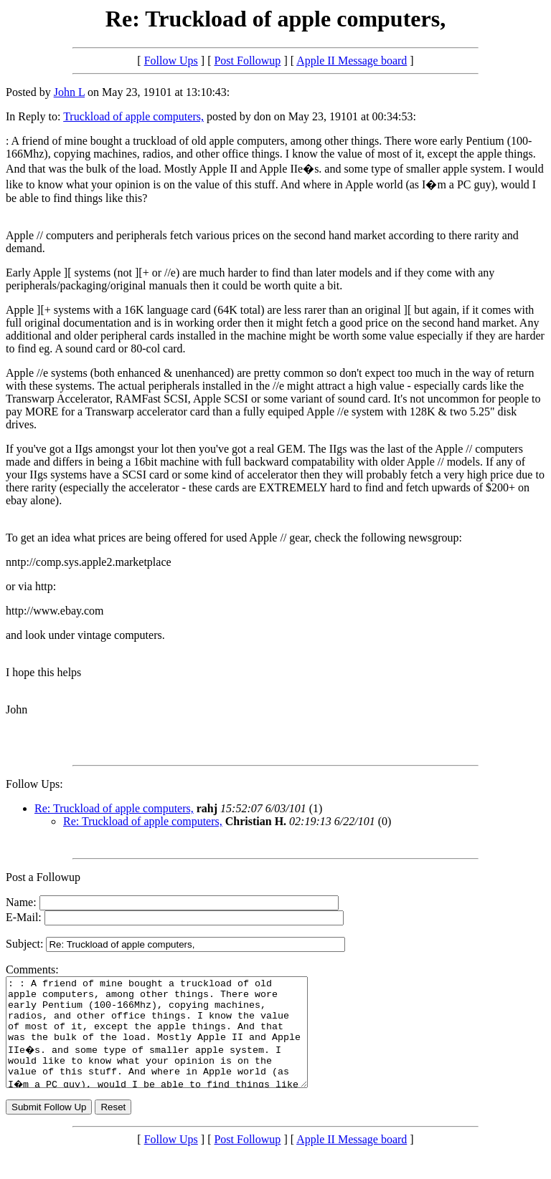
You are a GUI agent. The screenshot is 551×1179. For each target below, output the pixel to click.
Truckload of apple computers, (133, 116)
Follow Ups (171, 60)
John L (69, 92)
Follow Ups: (34, 784)
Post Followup (247, 60)
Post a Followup (43, 877)
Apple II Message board (351, 60)
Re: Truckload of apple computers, (114, 808)
